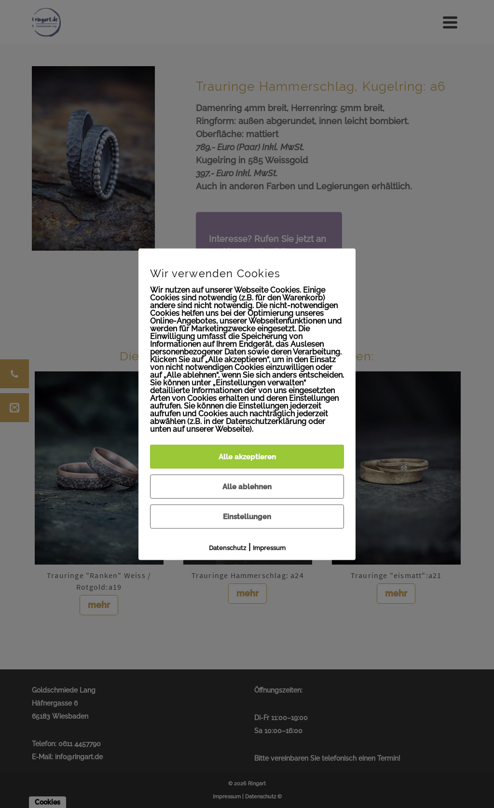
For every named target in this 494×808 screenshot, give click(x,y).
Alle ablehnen (247, 486)
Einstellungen (247, 516)
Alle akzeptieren (247, 456)
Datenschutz (227, 547)
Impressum (269, 547)
